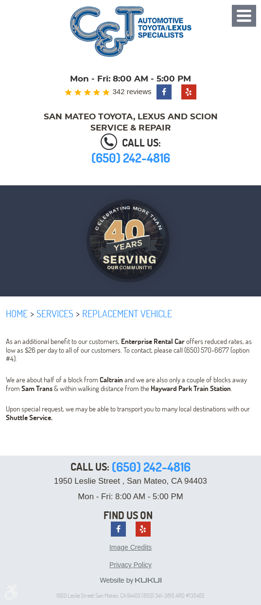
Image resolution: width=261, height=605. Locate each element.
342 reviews (131, 91)
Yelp (188, 91)
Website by (131, 580)
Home (17, 314)
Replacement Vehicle (127, 314)
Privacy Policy (130, 565)
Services (54, 314)
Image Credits (130, 547)
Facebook (164, 91)
